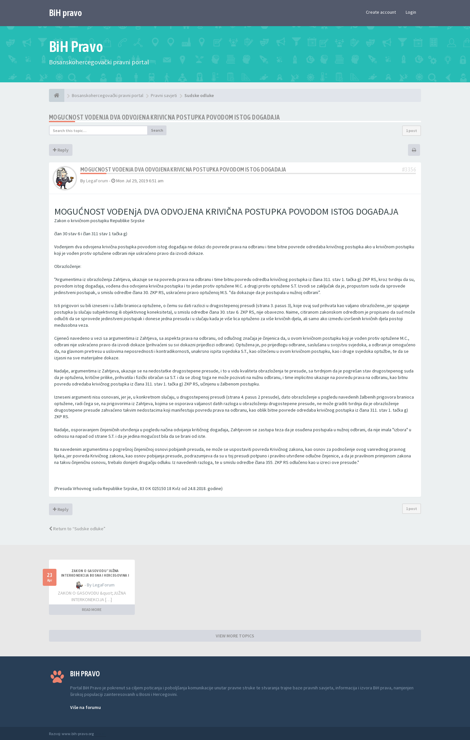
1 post (411, 130)
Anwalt (100, 733)
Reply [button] (61, 150)
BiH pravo (65, 13)
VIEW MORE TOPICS (235, 636)
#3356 (409, 169)
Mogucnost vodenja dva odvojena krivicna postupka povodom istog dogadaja (164, 117)
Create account (381, 12)
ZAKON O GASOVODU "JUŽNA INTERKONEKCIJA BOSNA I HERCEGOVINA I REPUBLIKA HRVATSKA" (95, 575)
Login (411, 12)
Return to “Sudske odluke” (77, 529)
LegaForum (97, 181)
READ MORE (92, 609)
